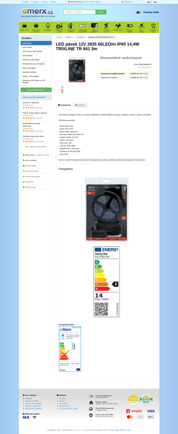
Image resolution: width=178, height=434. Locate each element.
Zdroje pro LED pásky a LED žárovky (34, 81)
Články (53, 2)
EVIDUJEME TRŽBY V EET (120, 430)
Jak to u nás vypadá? (33, 404)
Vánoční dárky (29, 165)
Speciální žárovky (29, 72)
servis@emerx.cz (76, 2)
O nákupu (35, 2)
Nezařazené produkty (33, 409)
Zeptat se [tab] (80, 105)
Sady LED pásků (29, 68)
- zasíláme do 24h (36, 155)
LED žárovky (28, 56)
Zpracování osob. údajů (68, 409)
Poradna (44, 2)
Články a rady (29, 187)
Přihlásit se (127, 2)
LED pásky (79, 37)
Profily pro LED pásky (31, 60)
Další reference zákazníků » (36, 147)
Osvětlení (68, 37)
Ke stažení (63, 404)
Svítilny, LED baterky (31, 76)
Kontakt (26, 2)
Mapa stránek (64, 406)
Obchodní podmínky (33, 406)
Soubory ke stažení (31, 176)
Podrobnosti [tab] (64, 105)
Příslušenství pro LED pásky (34, 64)
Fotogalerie (28, 181)
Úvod (58, 37)
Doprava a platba (32, 401)
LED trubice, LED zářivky (32, 51)
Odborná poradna (31, 171)
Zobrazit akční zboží (36, 89)
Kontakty (28, 399)
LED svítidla (27, 47)
